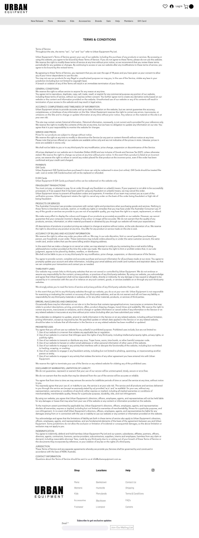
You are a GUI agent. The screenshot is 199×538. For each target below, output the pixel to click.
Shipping (130, 487)
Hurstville (100, 487)
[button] (189, 6)
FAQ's (128, 500)
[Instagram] (153, 470)
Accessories (80, 500)
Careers (129, 506)
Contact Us (131, 482)
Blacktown (101, 500)
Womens (78, 487)
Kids (76, 493)
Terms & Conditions (134, 493)
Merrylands (101, 493)
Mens (76, 482)
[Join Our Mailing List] (122, 527)
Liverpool (100, 506)
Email (64, 523)
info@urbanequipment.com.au (107, 459)
